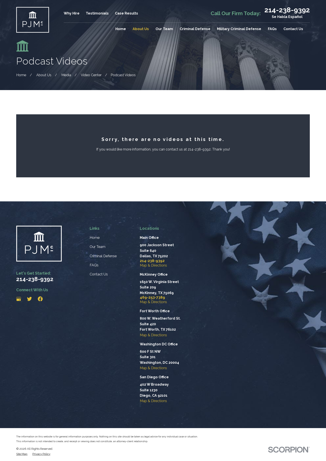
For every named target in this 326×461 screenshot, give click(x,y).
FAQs (94, 265)
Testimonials (97, 13)
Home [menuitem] (120, 29)
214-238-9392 (287, 9)
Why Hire (72, 13)
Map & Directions (153, 265)
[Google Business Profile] (18, 298)
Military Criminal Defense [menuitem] (239, 29)
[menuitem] (21, 454)
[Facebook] (40, 298)
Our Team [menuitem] (164, 29)
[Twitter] (29, 298)
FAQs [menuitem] (272, 29)
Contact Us (99, 274)
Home (95, 238)
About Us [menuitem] (141, 29)
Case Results (126, 13)
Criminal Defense (103, 256)
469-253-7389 (152, 297)
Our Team (97, 247)
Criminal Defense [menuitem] (195, 29)
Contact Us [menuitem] (293, 29)
